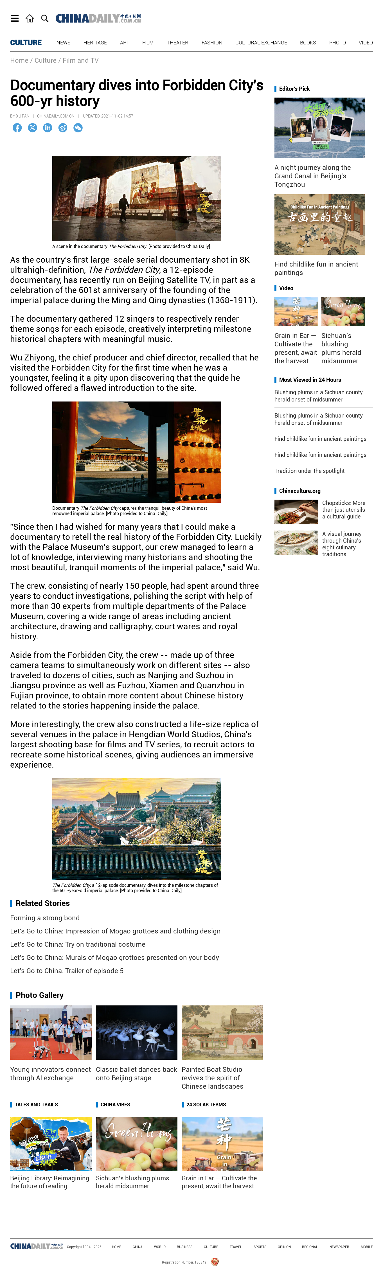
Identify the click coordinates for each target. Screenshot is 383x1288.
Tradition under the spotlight (309, 471)
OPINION (284, 1247)
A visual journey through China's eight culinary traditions (342, 544)
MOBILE (367, 1247)
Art (124, 43)
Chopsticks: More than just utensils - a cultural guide (345, 510)
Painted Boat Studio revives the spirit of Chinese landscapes (213, 1078)
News (64, 43)
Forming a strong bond (45, 918)
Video (366, 43)
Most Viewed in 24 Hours (310, 379)
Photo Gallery (40, 995)
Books (308, 43)
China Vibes (115, 1104)
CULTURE (26, 43)
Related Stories (43, 903)
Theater (177, 43)
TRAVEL (236, 1247)
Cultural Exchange (261, 43)
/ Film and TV (78, 60)
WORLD (160, 1247)
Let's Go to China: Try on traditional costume (77, 944)
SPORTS (260, 1247)
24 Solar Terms (206, 1104)
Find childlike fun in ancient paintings (320, 439)
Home (19, 60)
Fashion (212, 43)
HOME (116, 1247)
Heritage (95, 43)
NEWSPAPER (339, 1247)
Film (148, 43)
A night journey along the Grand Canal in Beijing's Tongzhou (312, 176)
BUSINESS (184, 1247)
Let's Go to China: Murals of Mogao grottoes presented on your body (114, 958)
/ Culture (43, 60)
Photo (337, 43)
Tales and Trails (36, 1104)
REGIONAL (310, 1247)
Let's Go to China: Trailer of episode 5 (67, 971)
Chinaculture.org (300, 491)
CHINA (138, 1247)
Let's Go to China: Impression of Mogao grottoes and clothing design (115, 931)
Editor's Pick (294, 88)
